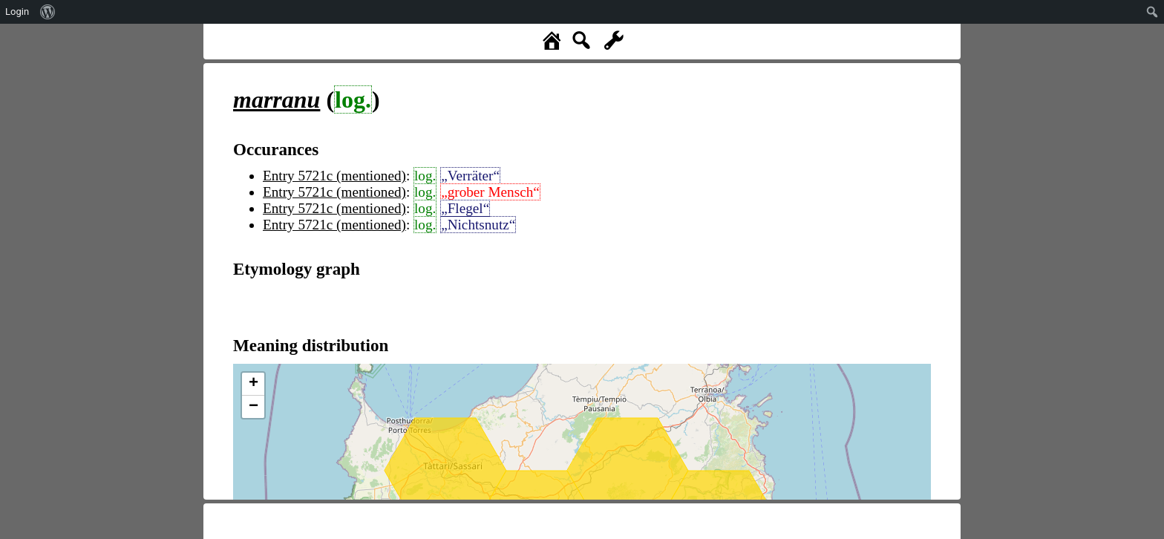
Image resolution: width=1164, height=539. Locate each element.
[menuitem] (48, 12)
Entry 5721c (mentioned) (334, 175)
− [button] (253, 407)
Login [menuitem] (17, 11)
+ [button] (253, 384)
